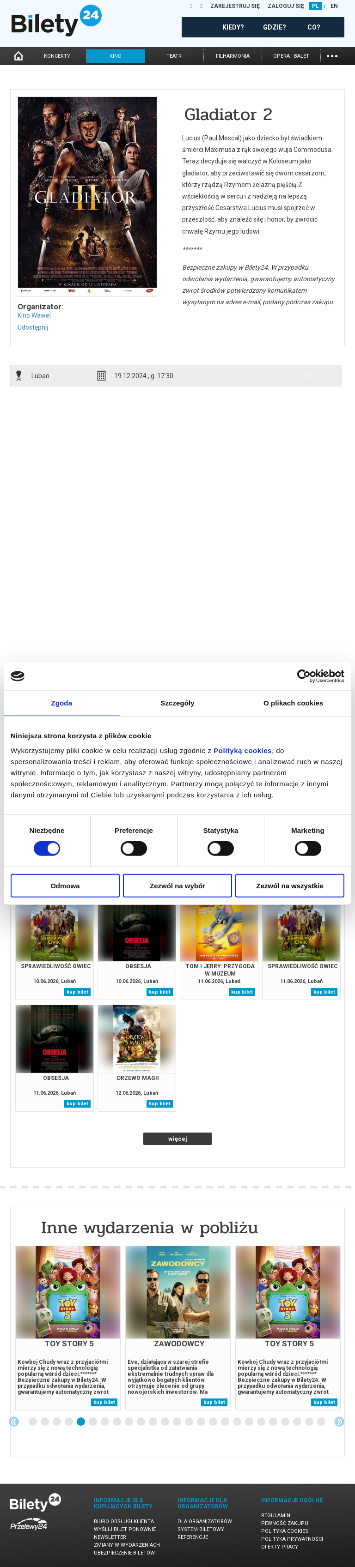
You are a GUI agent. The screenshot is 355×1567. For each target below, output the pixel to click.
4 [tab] (69, 1422)
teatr (174, 56)
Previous (14, 1421)
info (314, 375)
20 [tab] (261, 1422)
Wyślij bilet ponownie (125, 1529)
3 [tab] (57, 1422)
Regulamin (275, 1516)
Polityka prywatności (292, 1539)
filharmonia (233, 56)
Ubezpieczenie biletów (124, 1553)
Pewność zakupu (284, 1523)
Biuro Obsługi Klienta (124, 1522)
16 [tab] (213, 1422)
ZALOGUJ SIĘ (286, 6)
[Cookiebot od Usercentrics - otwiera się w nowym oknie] (303, 676)
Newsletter (110, 1537)
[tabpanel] (68, 1328)
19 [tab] (249, 1422)
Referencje (193, 1537)
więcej (177, 1138)
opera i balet (291, 56)
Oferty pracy (279, 1547)
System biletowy (201, 1529)
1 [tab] (33, 1422)
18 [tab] (237, 1422)
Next (339, 1421)
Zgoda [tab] (62, 703)
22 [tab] (285, 1422)
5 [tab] (81, 1422)
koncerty (57, 56)
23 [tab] (297, 1422)
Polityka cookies (284, 1531)
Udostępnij (33, 327)
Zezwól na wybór (177, 885)
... (332, 55)
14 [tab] (189, 1422)
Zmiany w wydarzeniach (127, 1545)
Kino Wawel (34, 315)
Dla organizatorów (205, 1522)
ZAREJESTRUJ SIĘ (235, 6)
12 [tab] (165, 1422)
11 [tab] (153, 1422)
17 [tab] (225, 1422)
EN (334, 6)
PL (315, 6)
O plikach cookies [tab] (293, 703)
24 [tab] (309, 1422)
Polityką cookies (243, 750)
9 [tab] (129, 1422)
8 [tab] (117, 1422)
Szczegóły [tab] (177, 703)
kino (116, 56)
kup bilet (77, 992)
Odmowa (65, 885)
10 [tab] (141, 1422)
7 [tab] (105, 1422)
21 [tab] (273, 1422)
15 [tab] (201, 1422)
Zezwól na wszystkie (290, 885)
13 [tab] (177, 1422)
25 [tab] (321, 1422)
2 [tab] (45, 1422)
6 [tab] (93, 1422)
